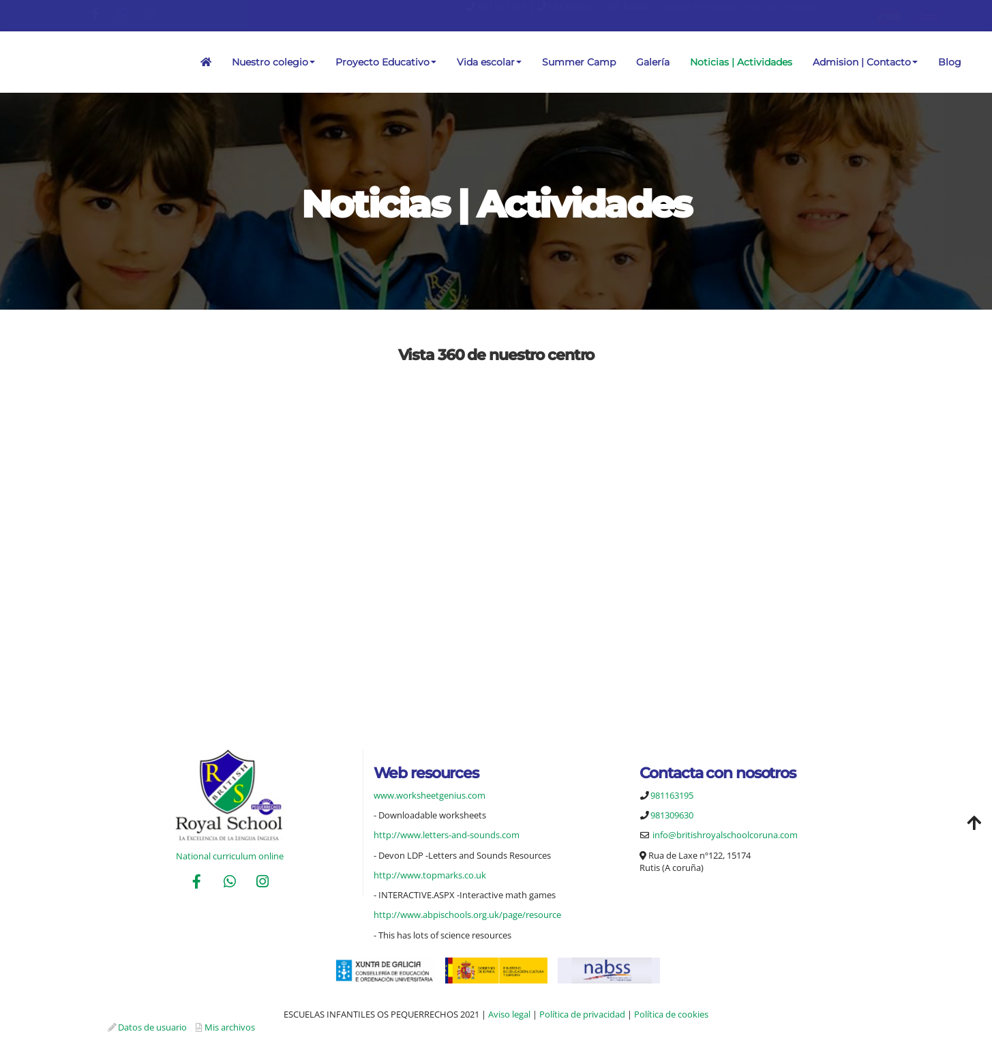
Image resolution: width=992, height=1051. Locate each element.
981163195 (501, 6)
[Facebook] (197, 883)
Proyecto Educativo (385, 62)
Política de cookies (671, 1014)
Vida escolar (489, 62)
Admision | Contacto (865, 62)
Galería (653, 62)
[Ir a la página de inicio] (7, 62)
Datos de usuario (152, 1027)
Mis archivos (230, 1027)
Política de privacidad (582, 1014)
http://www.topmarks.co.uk (430, 875)
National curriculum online (230, 856)
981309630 (571, 6)
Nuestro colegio (273, 62)
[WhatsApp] (229, 883)
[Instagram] (262, 883)
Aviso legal (509, 1014)
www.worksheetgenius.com (429, 795)
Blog (949, 62)
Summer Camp (579, 62)
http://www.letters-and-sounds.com (447, 835)
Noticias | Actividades (741, 62)
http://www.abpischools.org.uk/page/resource (467, 914)
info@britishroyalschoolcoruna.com (736, 6)
